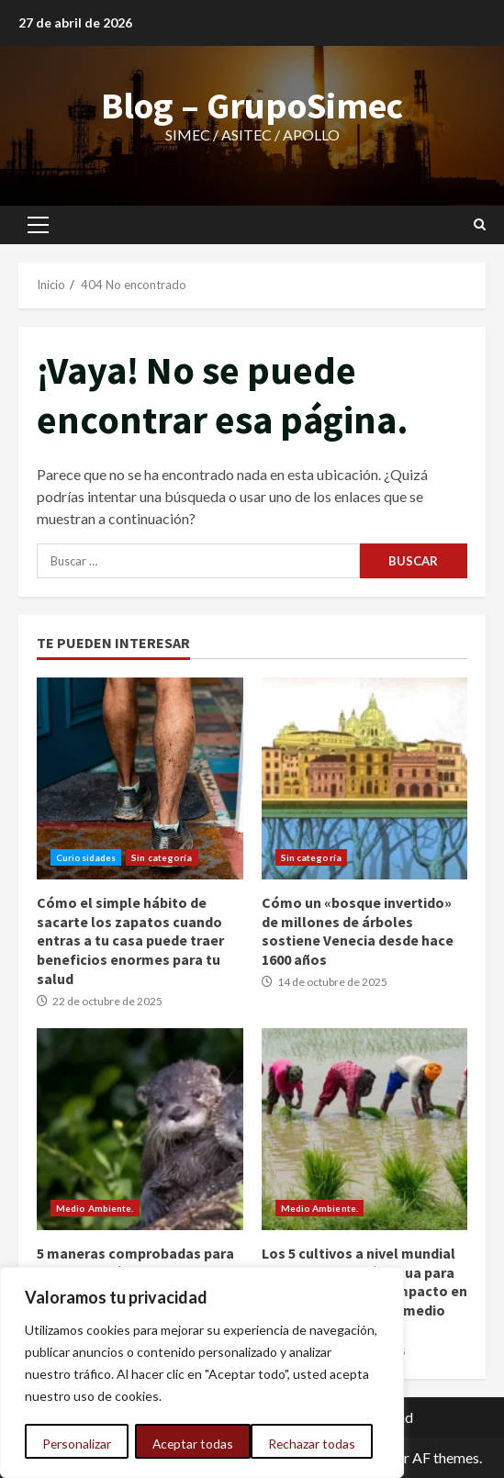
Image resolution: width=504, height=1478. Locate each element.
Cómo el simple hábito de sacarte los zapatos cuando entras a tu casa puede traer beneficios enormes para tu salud (140, 778)
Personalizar (76, 1443)
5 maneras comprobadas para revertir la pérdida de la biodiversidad (140, 1129)
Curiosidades (86, 857)
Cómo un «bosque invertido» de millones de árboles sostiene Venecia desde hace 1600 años (365, 778)
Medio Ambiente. (95, 1208)
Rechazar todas (195, 1443)
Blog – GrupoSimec (252, 106)
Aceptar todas (321, 1443)
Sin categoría (161, 857)
